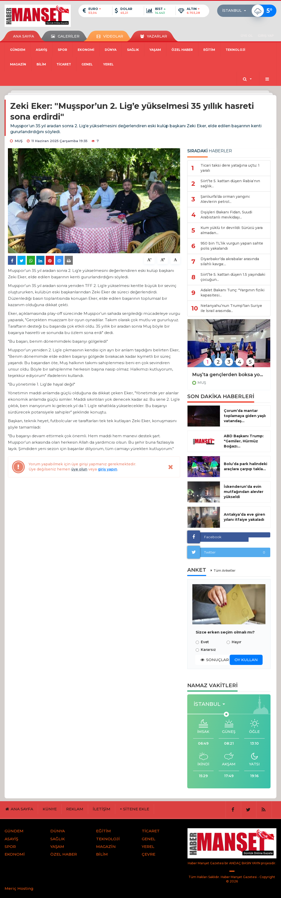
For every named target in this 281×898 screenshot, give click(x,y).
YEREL (108, 64)
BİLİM (41, 64)
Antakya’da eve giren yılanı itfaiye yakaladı (244, 517)
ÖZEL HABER (182, 50)
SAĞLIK (133, 50)
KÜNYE (50, 809)
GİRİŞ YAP (266, 36)
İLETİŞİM (101, 809)
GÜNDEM (17, 50)
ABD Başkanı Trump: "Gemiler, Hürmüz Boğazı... (244, 441)
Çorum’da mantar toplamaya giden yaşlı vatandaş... (245, 415)
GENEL (87, 64)
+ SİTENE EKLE (134, 809)
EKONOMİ (86, 50)
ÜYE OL (247, 36)
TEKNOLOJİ (235, 50)
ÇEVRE (148, 854)
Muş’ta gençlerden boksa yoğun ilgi (229, 374)
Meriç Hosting (19, 888)
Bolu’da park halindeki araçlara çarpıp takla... (245, 466)
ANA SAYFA (23, 36)
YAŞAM (155, 50)
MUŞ (201, 382)
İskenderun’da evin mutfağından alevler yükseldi (243, 491)
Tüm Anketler (225, 570)
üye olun (79, 469)
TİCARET (63, 64)
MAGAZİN (18, 64)
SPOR (62, 50)
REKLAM (74, 809)
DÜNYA (110, 50)
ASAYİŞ (41, 50)
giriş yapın (107, 469)
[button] (235, 10)
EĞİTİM (209, 50)
